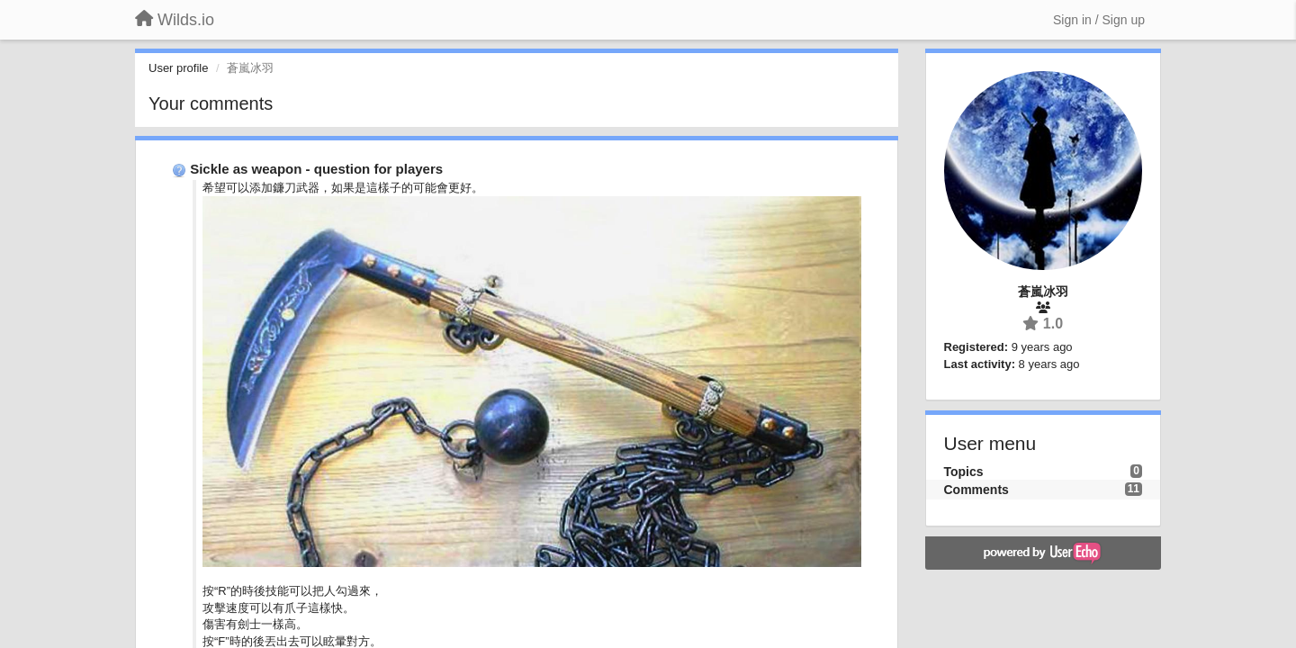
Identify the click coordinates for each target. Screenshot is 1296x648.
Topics (964, 471)
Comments (976, 489)
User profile (178, 68)
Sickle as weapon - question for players (316, 168)
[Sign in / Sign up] (1099, 19)
